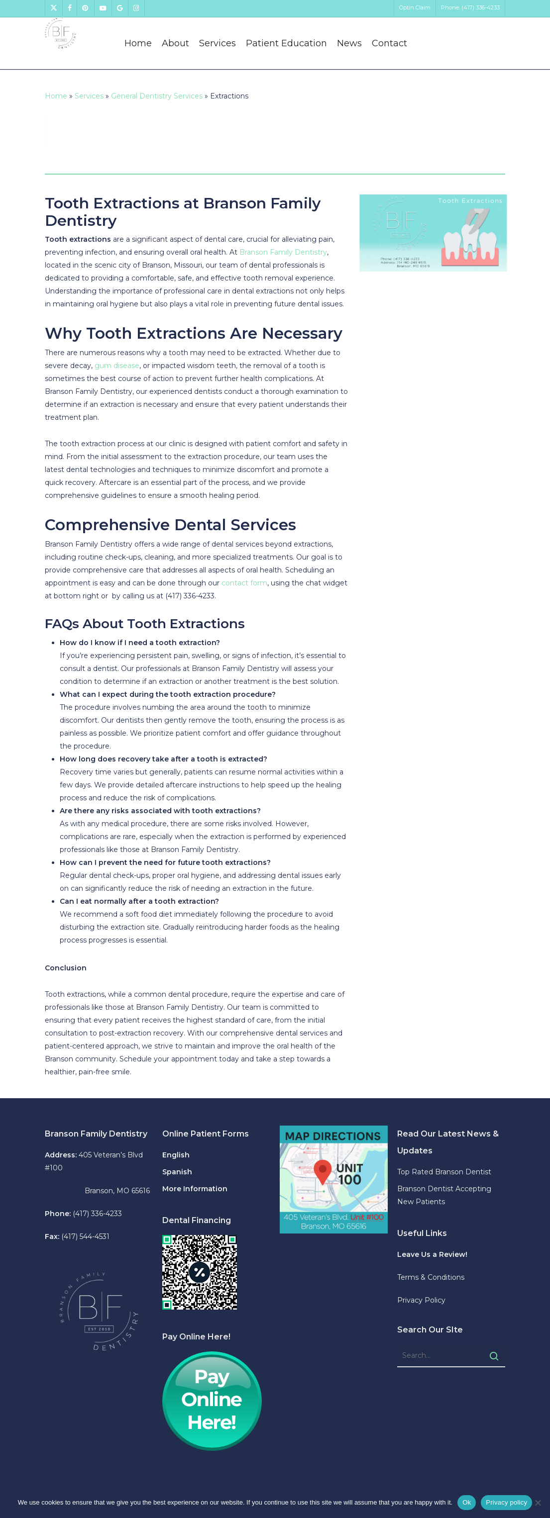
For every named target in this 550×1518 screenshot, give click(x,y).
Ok (466, 1502)
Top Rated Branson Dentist (444, 1171)
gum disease (117, 365)
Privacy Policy (421, 1300)
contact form (244, 582)
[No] (538, 1503)
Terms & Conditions (430, 1277)
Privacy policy (506, 1502)
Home (56, 96)
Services (89, 96)
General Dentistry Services (157, 96)
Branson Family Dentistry (283, 252)
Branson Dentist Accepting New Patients (444, 1195)
